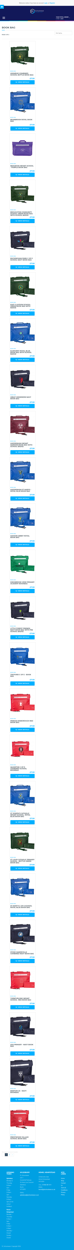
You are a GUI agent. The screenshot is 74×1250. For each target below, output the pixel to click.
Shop (62, 1181)
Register (52, 3)
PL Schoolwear (6, 1246)
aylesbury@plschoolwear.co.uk (29, 1195)
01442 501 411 (46, 1185)
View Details (22, 82)
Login (45, 3)
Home (63, 1178)
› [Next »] (12, 1155)
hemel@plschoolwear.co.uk (47, 1189)
